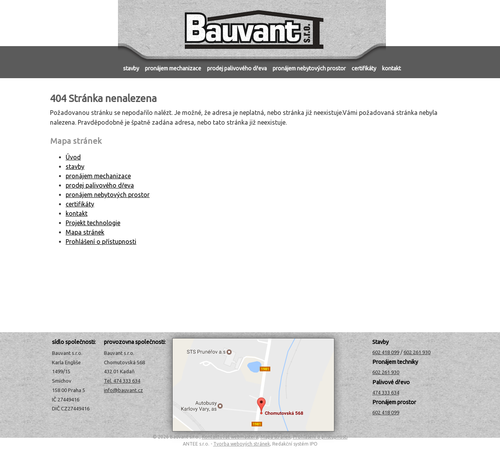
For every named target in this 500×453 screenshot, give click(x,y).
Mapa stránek (85, 232)
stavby (131, 68)
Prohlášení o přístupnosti (101, 241)
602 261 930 (417, 352)
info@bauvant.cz (123, 390)
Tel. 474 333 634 (122, 380)
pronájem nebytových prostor (309, 68)
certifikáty (364, 68)
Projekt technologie (93, 222)
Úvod (106, 66)
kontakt (391, 68)
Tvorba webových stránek (241, 443)
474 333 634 (385, 392)
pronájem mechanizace (173, 68)
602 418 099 (385, 352)
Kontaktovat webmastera (230, 436)
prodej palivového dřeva (237, 68)
